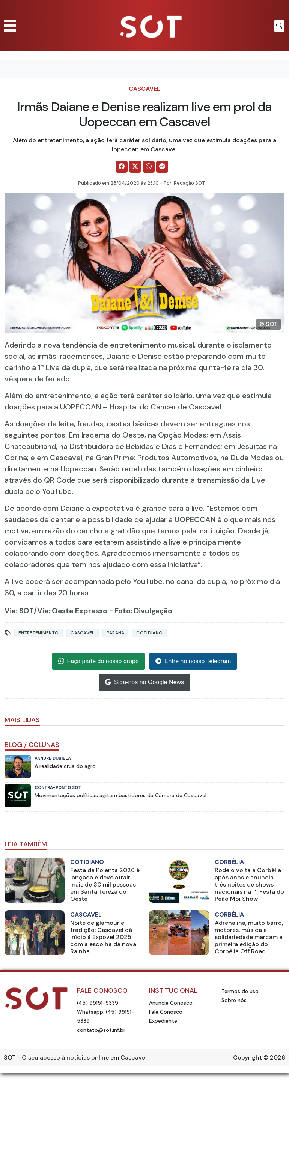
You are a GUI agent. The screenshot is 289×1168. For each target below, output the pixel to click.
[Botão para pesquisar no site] (279, 26)
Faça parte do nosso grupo (98, 661)
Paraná (116, 633)
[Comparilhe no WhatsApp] (149, 167)
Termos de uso (240, 991)
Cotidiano (149, 633)
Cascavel (144, 89)
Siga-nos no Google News (144, 682)
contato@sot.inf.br (101, 1030)
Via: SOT (19, 611)
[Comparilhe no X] (135, 167)
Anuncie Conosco (171, 1002)
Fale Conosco (165, 1011)
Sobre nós (234, 1000)
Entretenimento (38, 633)
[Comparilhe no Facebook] (122, 167)
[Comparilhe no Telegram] (162, 167)
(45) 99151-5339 (97, 1002)
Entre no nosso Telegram (193, 661)
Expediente (163, 1020)
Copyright (247, 1057)
